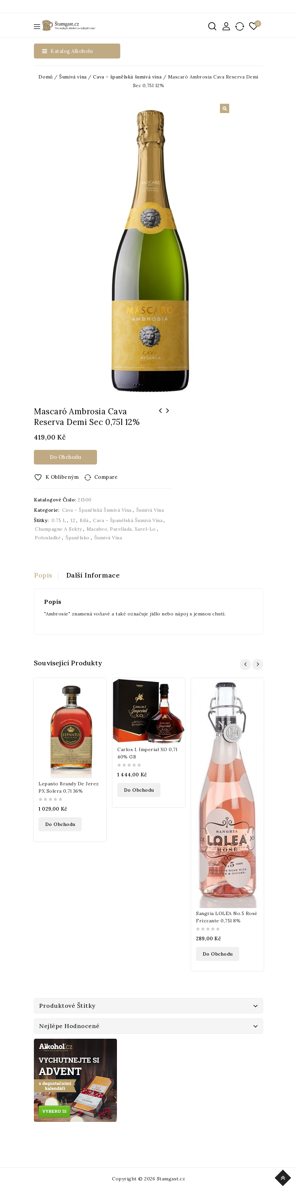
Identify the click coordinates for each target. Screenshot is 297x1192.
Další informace (93, 575)
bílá (84, 520)
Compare (106, 477)
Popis (43, 575)
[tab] (46, 575)
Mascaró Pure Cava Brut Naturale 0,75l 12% (167, 415)
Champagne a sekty (58, 529)
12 (72, 520)
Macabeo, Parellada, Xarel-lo (121, 529)
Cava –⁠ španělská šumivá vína (127, 77)
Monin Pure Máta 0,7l (160, 415)
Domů (45, 77)
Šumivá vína (73, 77)
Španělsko (77, 538)
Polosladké (48, 538)
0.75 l (58, 520)
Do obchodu (65, 457)
